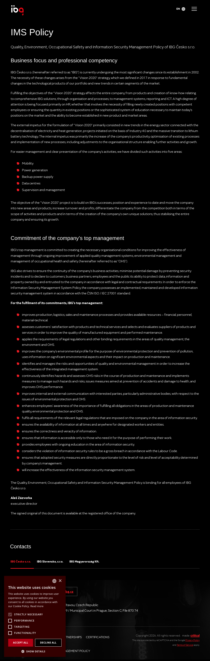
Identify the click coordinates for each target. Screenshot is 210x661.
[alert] (35, 616)
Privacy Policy (192, 640)
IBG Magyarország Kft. (84, 561)
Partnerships (71, 637)
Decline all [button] (48, 642)
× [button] (60, 580)
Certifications (98, 637)
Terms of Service (185, 644)
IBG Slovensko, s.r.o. (50, 561)
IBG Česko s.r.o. (20, 561)
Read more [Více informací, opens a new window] (36, 606)
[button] (35, 651)
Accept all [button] (20, 642)
